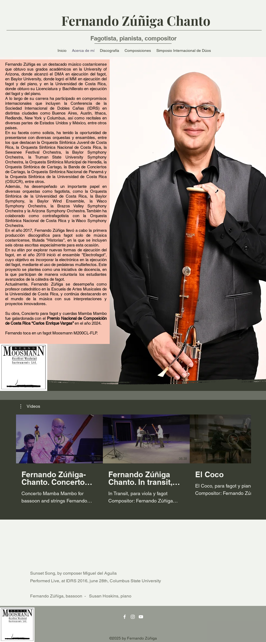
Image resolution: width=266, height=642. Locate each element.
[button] (30, 406)
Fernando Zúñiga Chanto (135, 20)
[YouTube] (141, 616)
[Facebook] (124, 616)
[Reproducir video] (59, 439)
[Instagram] (132, 616)
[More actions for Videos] (30, 406)
